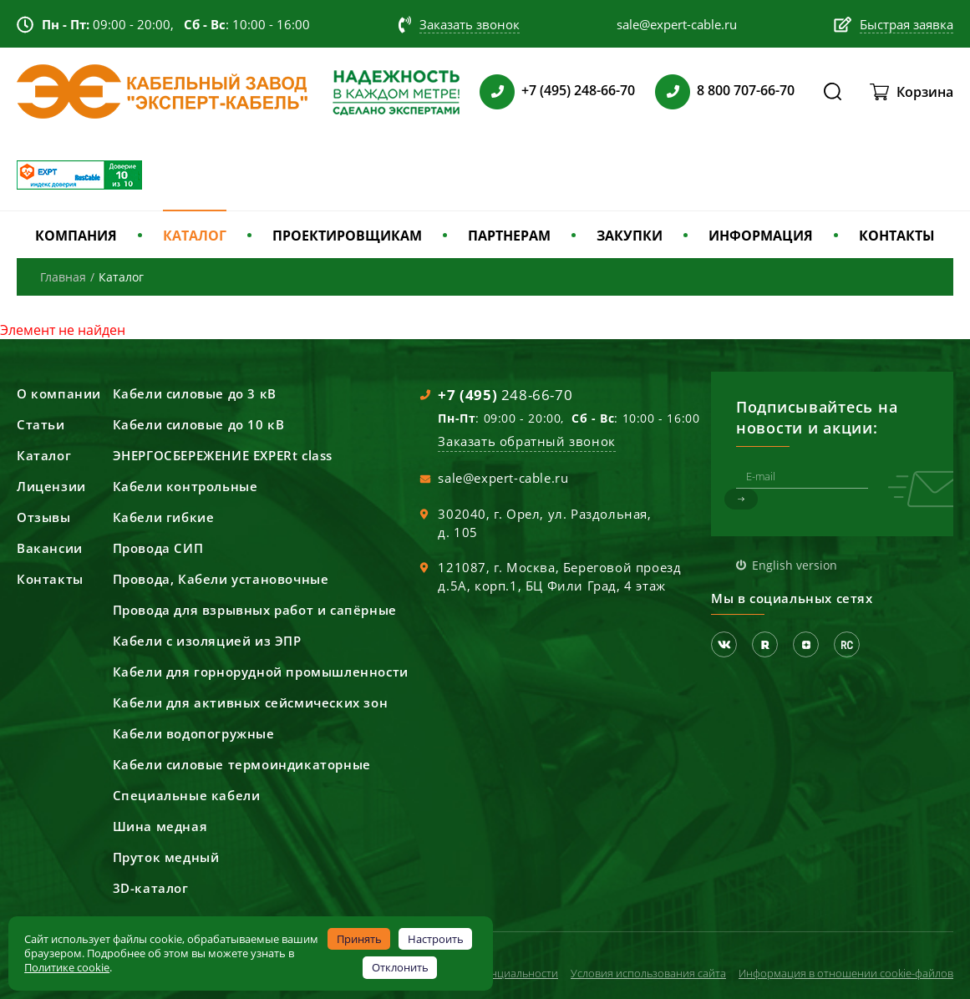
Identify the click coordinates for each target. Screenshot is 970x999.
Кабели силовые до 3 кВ (195, 393)
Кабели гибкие (164, 517)
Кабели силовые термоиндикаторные (242, 764)
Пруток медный (166, 857)
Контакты (50, 578)
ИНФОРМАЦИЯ (760, 235)
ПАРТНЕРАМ (509, 235)
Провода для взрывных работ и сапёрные (255, 609)
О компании (59, 393)
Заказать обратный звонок (526, 441)
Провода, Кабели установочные (221, 578)
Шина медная (160, 826)
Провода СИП (158, 548)
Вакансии (50, 548)
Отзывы (44, 517)
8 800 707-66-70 (746, 90)
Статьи (41, 424)
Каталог (44, 455)
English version (794, 565)
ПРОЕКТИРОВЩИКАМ (347, 235)
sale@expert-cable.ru (503, 477)
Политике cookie (66, 967)
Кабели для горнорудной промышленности (261, 671)
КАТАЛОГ (194, 235)
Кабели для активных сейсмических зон (251, 702)
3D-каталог (151, 888)
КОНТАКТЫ (897, 235)
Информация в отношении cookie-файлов (846, 973)
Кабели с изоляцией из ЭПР (207, 640)
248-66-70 (505, 394)
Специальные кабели (187, 795)
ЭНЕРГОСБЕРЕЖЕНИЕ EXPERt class (223, 455)
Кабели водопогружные (194, 733)
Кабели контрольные (185, 486)
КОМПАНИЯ (76, 235)
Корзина (924, 92)
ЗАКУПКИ (630, 235)
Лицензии (51, 486)
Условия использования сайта (648, 973)
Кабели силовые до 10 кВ (199, 424)
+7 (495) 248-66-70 (578, 90)
